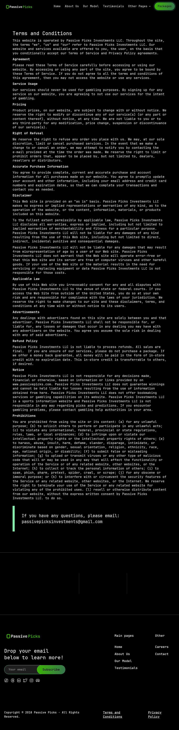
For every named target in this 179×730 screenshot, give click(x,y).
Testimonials (113, 6)
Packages (165, 6)
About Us (72, 6)
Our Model (91, 6)
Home (57, 6)
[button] (139, 6)
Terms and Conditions (112, 714)
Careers (162, 647)
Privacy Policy (155, 714)
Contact (162, 654)
